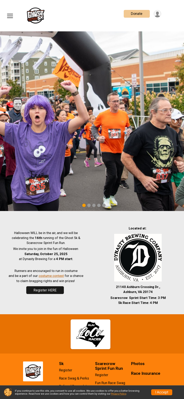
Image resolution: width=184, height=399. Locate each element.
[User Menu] (157, 13)
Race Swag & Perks (74, 378)
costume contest (51, 276)
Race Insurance (145, 373)
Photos (138, 363)
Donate (136, 14)
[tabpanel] (92, 121)
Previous (11, 121)
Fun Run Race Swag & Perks (110, 385)
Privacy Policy (118, 393)
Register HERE (45, 290)
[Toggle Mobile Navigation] (10, 16)
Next (178, 121)
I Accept (161, 392)
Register (65, 370)
